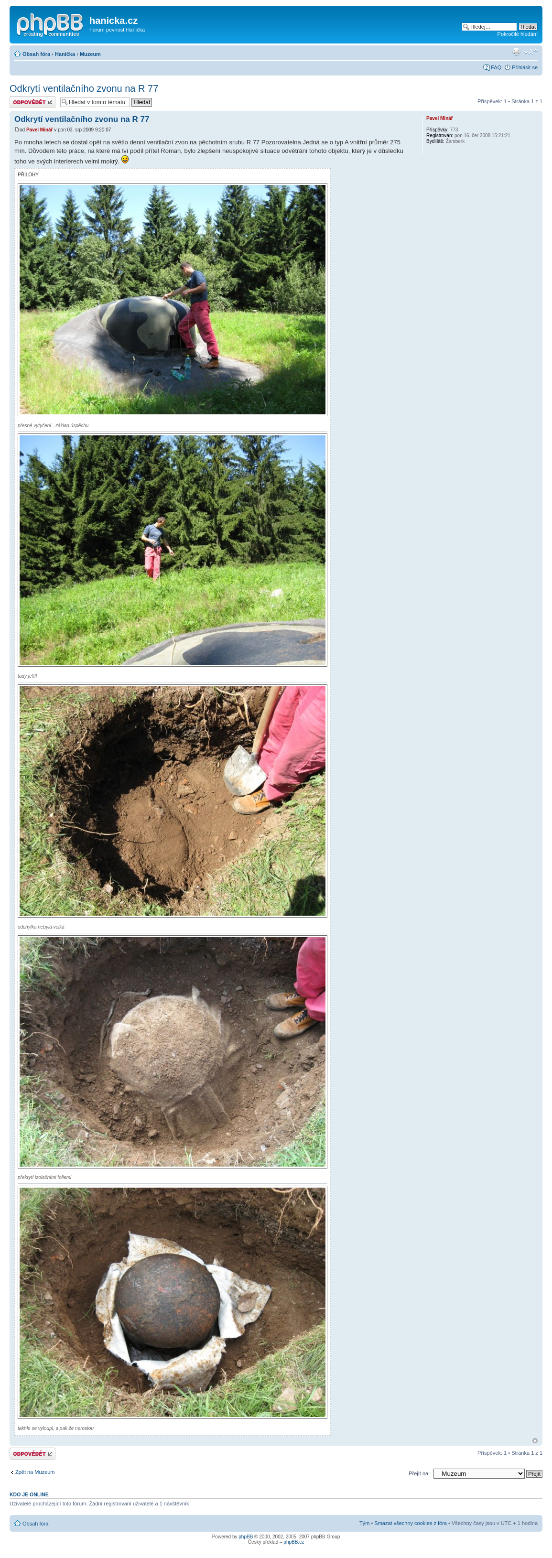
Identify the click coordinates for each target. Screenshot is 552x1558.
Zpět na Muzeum (35, 1472)
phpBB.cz (293, 1542)
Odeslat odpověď (32, 102)
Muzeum (90, 54)
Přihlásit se (525, 67)
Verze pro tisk (516, 52)
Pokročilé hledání (518, 34)
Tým (364, 1523)
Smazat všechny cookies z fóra (410, 1523)
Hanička (65, 54)
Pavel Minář (39, 129)
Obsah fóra (36, 54)
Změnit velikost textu (531, 52)
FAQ (496, 67)
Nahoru (535, 1440)
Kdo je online (29, 1494)
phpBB (245, 1536)
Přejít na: (419, 1473)
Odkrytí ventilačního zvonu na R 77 (84, 88)
